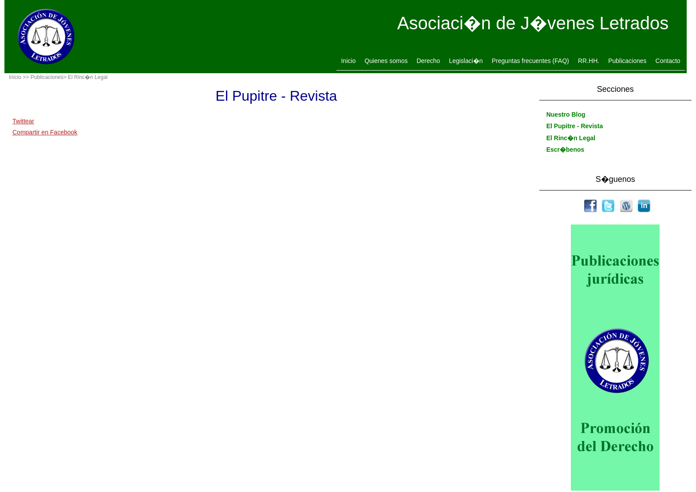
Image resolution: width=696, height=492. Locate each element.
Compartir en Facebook (44, 132)
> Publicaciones (44, 77)
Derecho (428, 60)
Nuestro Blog (565, 114)
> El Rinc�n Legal (85, 77)
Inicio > (17, 77)
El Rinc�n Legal (570, 138)
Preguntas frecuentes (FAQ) (530, 60)
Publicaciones (627, 60)
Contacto (668, 60)
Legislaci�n (465, 60)
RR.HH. (588, 60)
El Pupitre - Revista (574, 126)
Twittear (23, 121)
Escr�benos (565, 149)
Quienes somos (385, 60)
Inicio (348, 60)
